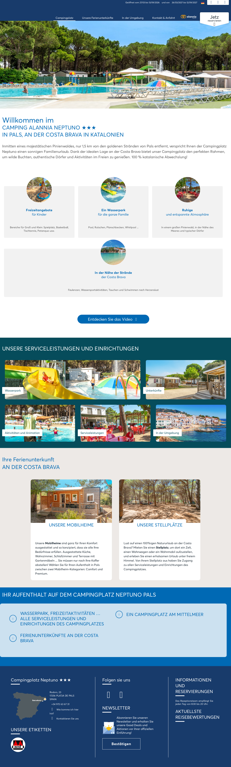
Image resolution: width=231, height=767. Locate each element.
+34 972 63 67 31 (60, 690)
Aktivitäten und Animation (192, 382)
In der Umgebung (129, 419)
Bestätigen (121, 730)
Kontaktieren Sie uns (64, 705)
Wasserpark (13, 382)
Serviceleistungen (16, 419)
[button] (60, 605)
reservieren (214, 18)
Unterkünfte (126, 382)
